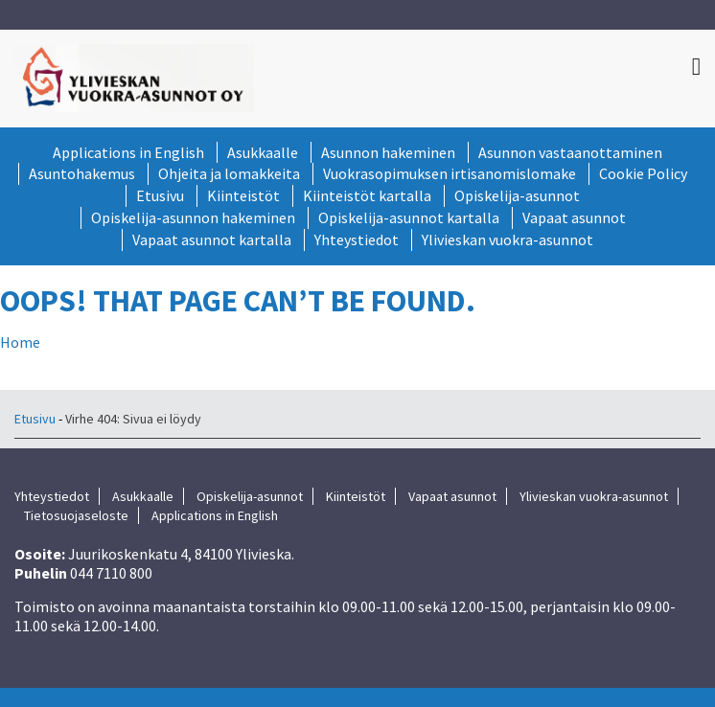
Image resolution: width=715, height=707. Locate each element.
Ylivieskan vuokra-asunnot (507, 239)
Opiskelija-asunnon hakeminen (193, 217)
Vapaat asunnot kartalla (211, 239)
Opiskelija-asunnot (517, 195)
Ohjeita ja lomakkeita (229, 173)
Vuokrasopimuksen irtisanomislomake (449, 173)
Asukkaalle (262, 152)
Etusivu (160, 195)
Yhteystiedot (356, 239)
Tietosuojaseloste (76, 515)
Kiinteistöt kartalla (367, 195)
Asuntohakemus (82, 173)
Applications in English (128, 152)
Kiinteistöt (243, 195)
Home (20, 342)
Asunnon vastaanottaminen (570, 152)
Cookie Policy (643, 173)
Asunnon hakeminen (388, 152)
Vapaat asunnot (574, 217)
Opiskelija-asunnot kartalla (408, 217)
